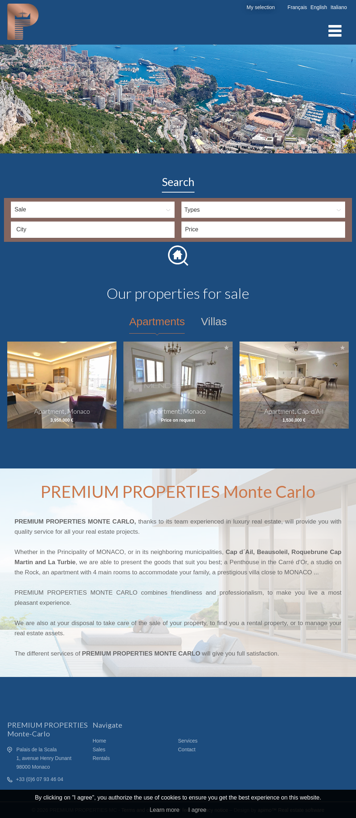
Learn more (164, 810)
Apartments (157, 321)
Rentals (101, 758)
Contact (187, 749)
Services (188, 741)
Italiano (339, 7)
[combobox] (93, 230)
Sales (99, 749)
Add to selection (110, 347)
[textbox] (94, 229)
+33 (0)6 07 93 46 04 (39, 779)
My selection (261, 7)
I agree (197, 810)
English (318, 7)
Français (297, 7)
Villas (214, 321)
